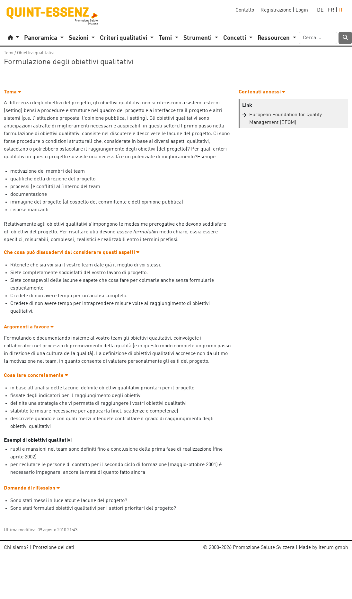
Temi (8, 53)
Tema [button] (12, 92)
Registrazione (275, 10)
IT (341, 10)
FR (331, 10)
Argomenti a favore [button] (29, 327)
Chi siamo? (16, 547)
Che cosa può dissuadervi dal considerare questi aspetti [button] (71, 252)
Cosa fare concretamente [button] (36, 375)
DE (320, 10)
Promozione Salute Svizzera (264, 547)
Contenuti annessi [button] (262, 92)
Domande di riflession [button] (32, 488)
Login (301, 10)
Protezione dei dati (53, 547)
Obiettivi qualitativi (36, 53)
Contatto (244, 10)
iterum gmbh (333, 547)
